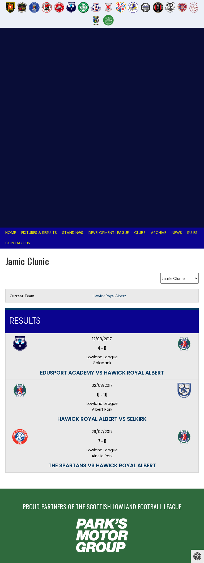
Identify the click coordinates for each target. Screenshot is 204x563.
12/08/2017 (102, 149)
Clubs (140, 43)
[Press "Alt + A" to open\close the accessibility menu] (197, 556)
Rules (192, 43)
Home (10, 43)
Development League (108, 43)
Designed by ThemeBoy (182, 525)
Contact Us (17, 53)
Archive (158, 43)
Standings (72, 43)
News (177, 43)
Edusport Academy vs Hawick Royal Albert (102, 183)
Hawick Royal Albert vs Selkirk (102, 229)
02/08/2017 (102, 196)
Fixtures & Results (39, 43)
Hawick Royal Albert (109, 106)
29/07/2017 (102, 242)
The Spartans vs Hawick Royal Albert (102, 276)
